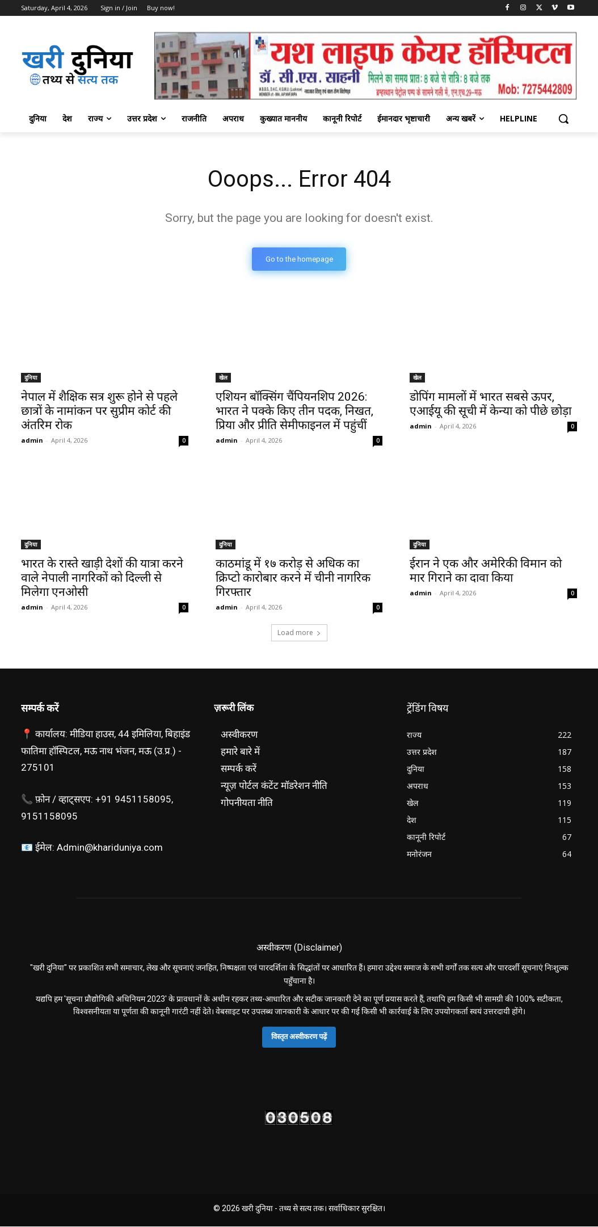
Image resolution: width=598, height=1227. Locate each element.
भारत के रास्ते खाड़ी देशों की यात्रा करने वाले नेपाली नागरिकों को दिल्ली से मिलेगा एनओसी (102, 578)
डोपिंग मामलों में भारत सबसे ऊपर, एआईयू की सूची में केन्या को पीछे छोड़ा (490, 404)
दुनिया (30, 377)
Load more (299, 632)
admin (32, 440)
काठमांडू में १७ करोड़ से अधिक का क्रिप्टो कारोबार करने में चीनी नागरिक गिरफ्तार (293, 578)
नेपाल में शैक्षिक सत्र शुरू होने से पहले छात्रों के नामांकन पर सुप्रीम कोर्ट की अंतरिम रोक (99, 411)
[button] (563, 118)
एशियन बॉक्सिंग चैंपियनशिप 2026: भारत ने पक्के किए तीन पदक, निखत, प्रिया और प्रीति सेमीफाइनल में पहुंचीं (294, 411)
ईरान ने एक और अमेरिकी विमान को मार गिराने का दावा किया (486, 571)
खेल (223, 377)
